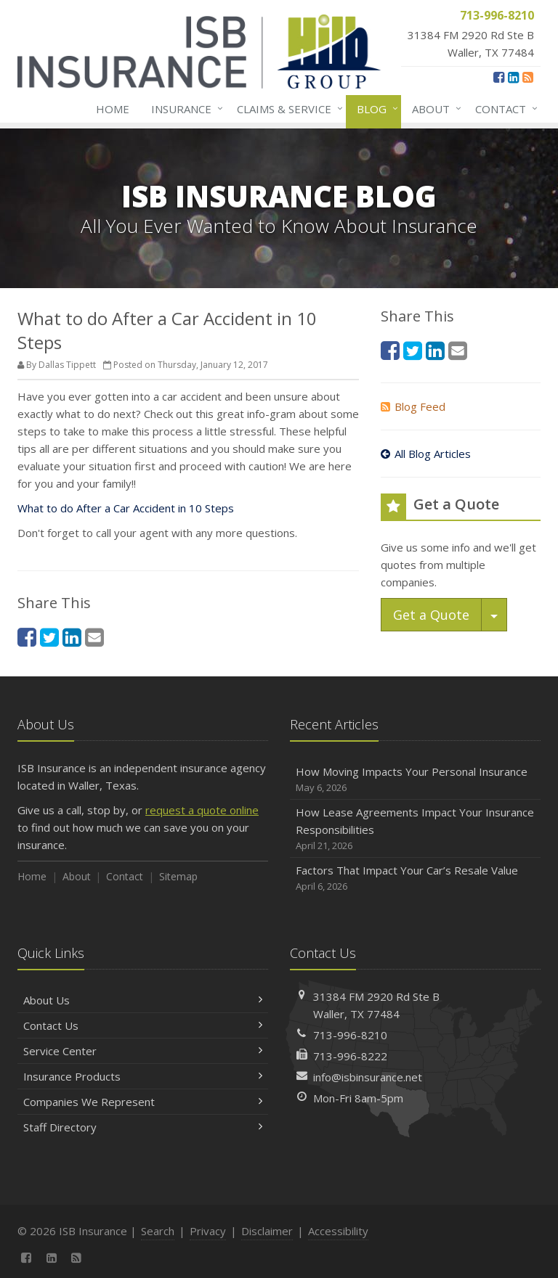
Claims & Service (287, 109)
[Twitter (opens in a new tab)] (49, 637)
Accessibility (338, 1231)
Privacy (208, 1231)
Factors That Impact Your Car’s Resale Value (415, 878)
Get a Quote (431, 614)
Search (157, 1231)
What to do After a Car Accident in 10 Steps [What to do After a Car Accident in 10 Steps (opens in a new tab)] (125, 508)
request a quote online (202, 810)
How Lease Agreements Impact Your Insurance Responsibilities (415, 829)
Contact (503, 109)
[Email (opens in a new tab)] (94, 637)
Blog (374, 109)
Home (112, 109)
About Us (142, 1000)
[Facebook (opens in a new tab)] (498, 77)
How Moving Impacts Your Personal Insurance (415, 779)
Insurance (184, 109)
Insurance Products (142, 1076)
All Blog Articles (426, 453)
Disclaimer (267, 1231)
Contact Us (142, 1025)
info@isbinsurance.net (367, 1077)
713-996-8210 (350, 1035)
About (434, 109)
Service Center (142, 1051)
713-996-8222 (350, 1056)
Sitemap (178, 876)
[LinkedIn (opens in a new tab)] (513, 77)
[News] (527, 77)
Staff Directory (142, 1127)
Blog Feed (413, 406)
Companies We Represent (142, 1101)
